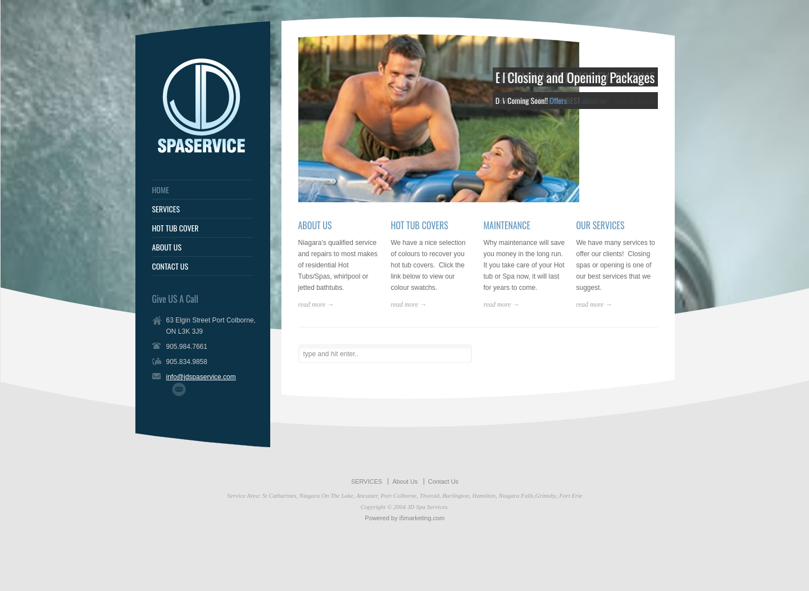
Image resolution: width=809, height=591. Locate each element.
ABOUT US (167, 247)
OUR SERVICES (600, 225)
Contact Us (443, 481)
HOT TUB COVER (175, 228)
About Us (404, 481)
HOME (160, 190)
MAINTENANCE (507, 225)
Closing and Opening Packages (581, 77)
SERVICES (166, 209)
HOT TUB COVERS (419, 225)
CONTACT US (170, 266)
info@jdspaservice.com (201, 377)
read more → (316, 304)
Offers (557, 100)
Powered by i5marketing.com (405, 518)
